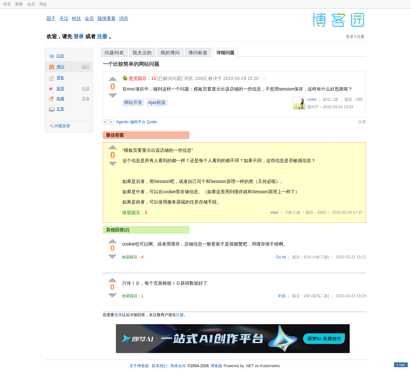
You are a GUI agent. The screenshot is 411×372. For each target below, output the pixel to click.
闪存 (60, 56)
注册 (102, 36)
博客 (60, 77)
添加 (86, 98)
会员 (31, 4)
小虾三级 (292, 212)
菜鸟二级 (330, 99)
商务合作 (178, 366)
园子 (51, 18)
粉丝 (76, 18)
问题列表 (114, 52)
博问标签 (198, 52)
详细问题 (225, 52)
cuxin (311, 99)
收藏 (60, 98)
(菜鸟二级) (320, 296)
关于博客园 (139, 366)
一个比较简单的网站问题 (131, 64)
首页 (7, 4)
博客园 (216, 366)
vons (274, 212)
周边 (43, 4)
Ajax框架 (157, 102)
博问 (60, 67)
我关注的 (142, 52)
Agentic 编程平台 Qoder (136, 122)
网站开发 (133, 102)
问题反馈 (62, 126)
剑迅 (282, 296)
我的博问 (170, 52)
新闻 (19, 4)
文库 (60, 109)
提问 (86, 67)
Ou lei (281, 257)
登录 (79, 36)
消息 (123, 18)
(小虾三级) (320, 257)
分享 (362, 122)
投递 (86, 88)
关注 (63, 18)
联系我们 (159, 366)
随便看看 (107, 18)
